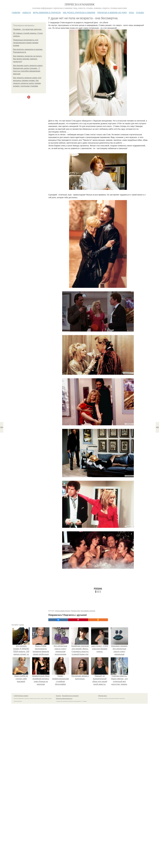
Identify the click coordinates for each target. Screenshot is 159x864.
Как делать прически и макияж (79, 12)
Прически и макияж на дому (112, 12)
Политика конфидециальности (64, 698)
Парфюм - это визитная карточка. (27, 29)
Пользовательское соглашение (70, 695)
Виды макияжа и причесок (47, 12)
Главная (16, 12)
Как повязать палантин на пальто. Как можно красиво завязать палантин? (27, 59)
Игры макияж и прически (88, 610)
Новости (26, 12)
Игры (131, 12)
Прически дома (75, 610)
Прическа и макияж (79, 4)
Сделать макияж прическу (62, 610)
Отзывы (140, 12)
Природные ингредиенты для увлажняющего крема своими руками (25, 42)
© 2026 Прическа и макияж (21, 695)
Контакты (58, 695)
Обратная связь (102, 695)
